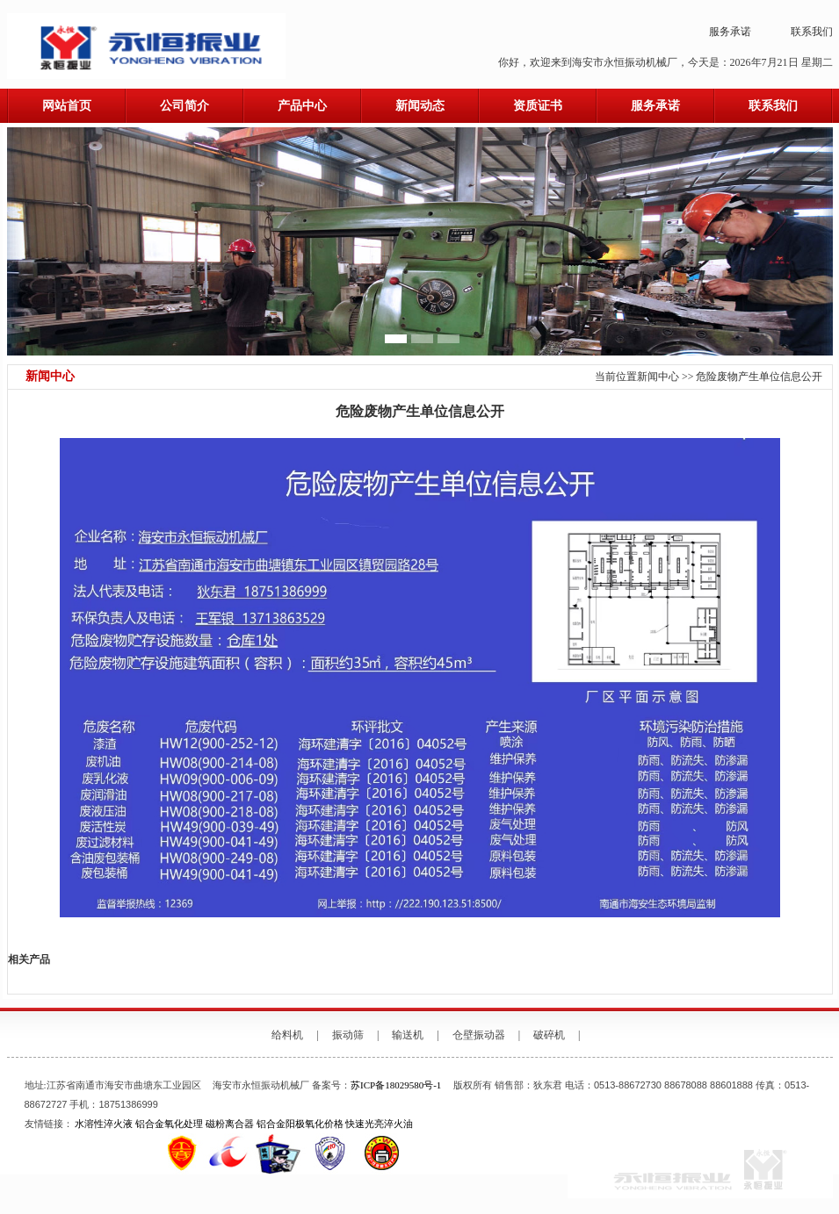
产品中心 (302, 105)
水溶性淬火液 (104, 1123)
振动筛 (348, 1035)
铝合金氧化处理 (169, 1123)
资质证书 (537, 105)
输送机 (407, 1035)
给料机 (287, 1035)
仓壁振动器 (478, 1035)
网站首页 (66, 105)
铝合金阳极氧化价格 (300, 1123)
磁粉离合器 (230, 1123)
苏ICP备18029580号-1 (396, 1085)
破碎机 (549, 1035)
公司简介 (184, 105)
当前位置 (616, 376)
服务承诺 (730, 31)
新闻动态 (420, 105)
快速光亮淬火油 (379, 1123)
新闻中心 (658, 376)
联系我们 (812, 31)
